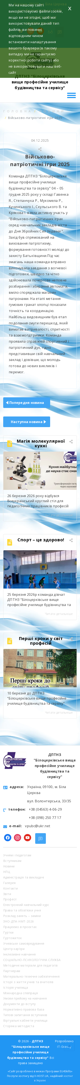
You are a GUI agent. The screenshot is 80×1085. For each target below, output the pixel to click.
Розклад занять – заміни (22, 916)
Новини (52, 111)
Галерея (9, 883)
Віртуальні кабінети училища (25, 1020)
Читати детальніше (59, 515)
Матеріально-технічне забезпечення (31, 976)
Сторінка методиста (18, 1026)
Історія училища (15, 987)
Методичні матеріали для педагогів (30, 965)
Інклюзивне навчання (19, 954)
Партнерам (11, 971)
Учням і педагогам (17, 855)
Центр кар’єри (14, 949)
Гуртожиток (12, 938)
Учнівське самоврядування (23, 943)
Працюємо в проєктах (20, 927)
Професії (10, 899)
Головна (18, 111)
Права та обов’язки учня (22, 910)
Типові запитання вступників (25, 1015)
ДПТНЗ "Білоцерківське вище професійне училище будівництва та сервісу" (40, 82)
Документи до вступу (19, 1004)
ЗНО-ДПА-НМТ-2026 (18, 921)
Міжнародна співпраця (20, 993)
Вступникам (12, 861)
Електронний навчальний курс (26, 905)
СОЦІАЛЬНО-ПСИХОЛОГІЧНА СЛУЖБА (32, 960)
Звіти (7, 894)
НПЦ (6, 872)
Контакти (10, 888)
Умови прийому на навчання (25, 998)
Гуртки (8, 932)
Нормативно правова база (23, 1009)
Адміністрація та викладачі (23, 877)
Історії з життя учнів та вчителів (28, 982)
